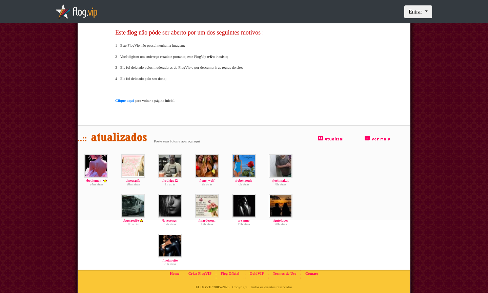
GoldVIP (256, 273)
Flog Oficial (230, 273)
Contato (311, 273)
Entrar (416, 12)
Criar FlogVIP (200, 273)
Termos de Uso (284, 273)
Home (174, 273)
